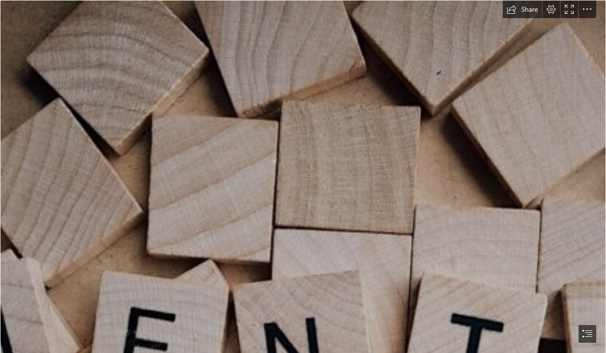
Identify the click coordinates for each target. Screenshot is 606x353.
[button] (522, 9)
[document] (303, 176)
